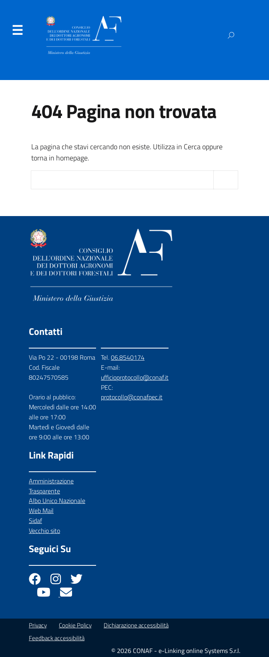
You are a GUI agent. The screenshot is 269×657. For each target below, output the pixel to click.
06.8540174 (128, 357)
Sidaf (35, 520)
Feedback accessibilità (56, 638)
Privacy (38, 625)
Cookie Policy (75, 625)
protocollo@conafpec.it (132, 397)
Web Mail (41, 510)
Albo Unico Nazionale (57, 500)
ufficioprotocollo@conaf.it (135, 377)
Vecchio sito (44, 530)
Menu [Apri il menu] (17, 30)
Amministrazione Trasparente (51, 486)
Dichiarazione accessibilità (136, 625)
